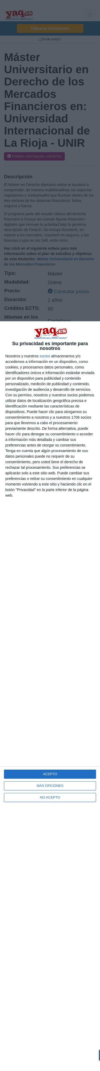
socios (44, 356)
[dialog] (50, 696)
